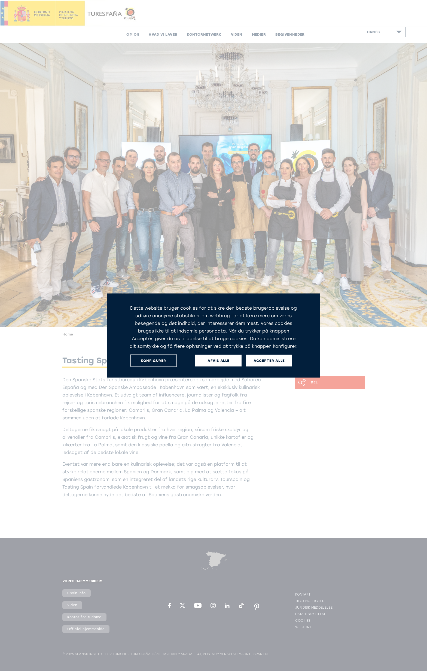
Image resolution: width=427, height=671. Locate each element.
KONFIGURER (153, 360)
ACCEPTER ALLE (269, 360)
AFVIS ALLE (219, 360)
